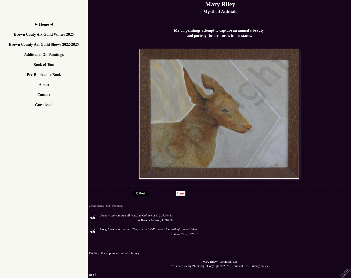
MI (235, 261)
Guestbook (44, 105)
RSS (92, 274)
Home (44, 24)
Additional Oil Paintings (44, 54)
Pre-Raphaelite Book (44, 75)
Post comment (114, 205)
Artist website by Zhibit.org (188, 266)
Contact (43, 95)
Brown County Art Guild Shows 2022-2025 (44, 44)
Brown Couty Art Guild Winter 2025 (44, 34)
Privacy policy (259, 266)
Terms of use (240, 266)
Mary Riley (220, 4)
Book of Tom (43, 64)
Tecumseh (225, 261)
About (44, 85)
